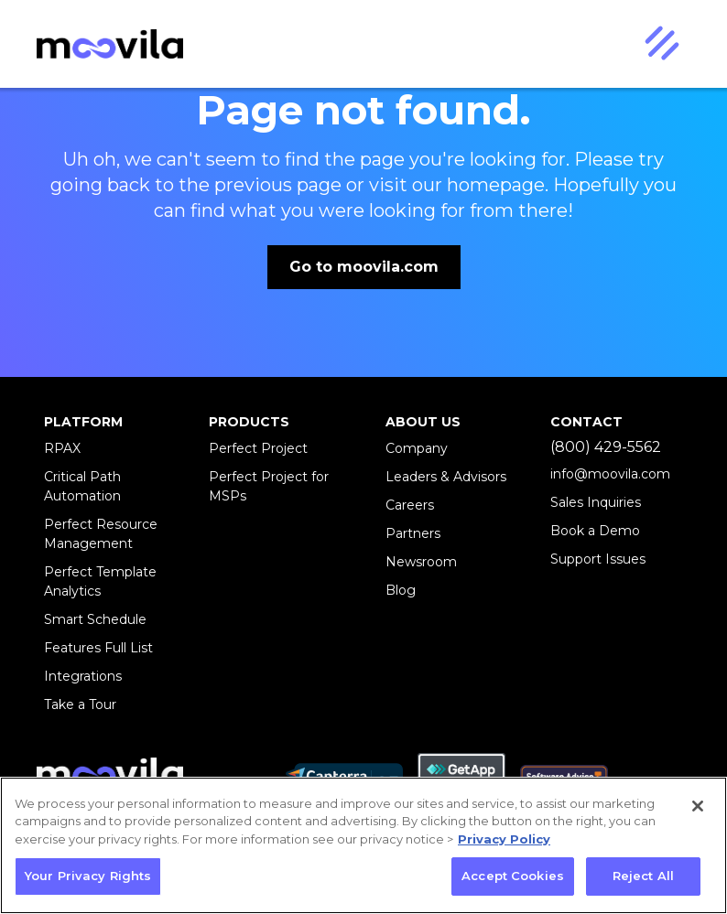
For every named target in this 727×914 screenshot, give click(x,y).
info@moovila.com (610, 474)
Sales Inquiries (595, 502)
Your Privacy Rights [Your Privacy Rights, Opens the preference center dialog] (88, 875)
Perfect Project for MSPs (269, 486)
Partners (412, 533)
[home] (110, 44)
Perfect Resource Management (100, 534)
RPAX (62, 448)
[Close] (698, 806)
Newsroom (421, 562)
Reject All (643, 875)
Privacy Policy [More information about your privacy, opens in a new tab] (504, 839)
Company (416, 448)
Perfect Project (258, 448)
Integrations (83, 676)
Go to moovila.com (364, 266)
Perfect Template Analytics (100, 581)
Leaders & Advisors (445, 476)
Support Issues (598, 559)
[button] (661, 44)
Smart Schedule (95, 619)
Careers (409, 505)
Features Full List (98, 648)
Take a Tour (80, 704)
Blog (400, 590)
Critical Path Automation (82, 486)
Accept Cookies (512, 875)
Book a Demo (595, 530)
